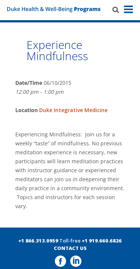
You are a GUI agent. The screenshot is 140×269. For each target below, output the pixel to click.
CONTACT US (70, 248)
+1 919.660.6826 (102, 240)
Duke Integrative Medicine (73, 110)
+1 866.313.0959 (38, 240)
